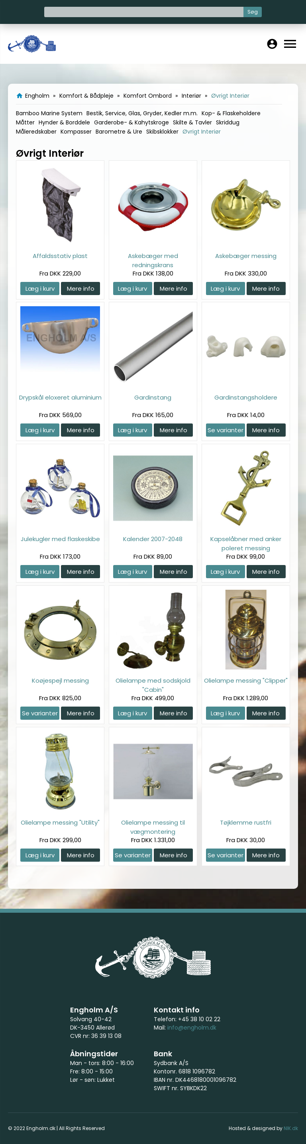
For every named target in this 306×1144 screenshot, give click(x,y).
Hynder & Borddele (64, 122)
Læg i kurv (40, 288)
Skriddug (227, 122)
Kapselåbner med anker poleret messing (245, 543)
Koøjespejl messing (60, 680)
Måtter (25, 122)
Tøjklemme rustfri (245, 822)
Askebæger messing (246, 256)
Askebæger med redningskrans (153, 260)
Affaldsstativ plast (60, 256)
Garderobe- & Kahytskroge (131, 122)
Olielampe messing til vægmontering (153, 826)
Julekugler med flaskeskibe (60, 539)
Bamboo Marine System (49, 113)
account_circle (272, 44)
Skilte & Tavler (192, 122)
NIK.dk (291, 1128)
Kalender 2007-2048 (152, 539)
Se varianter (225, 430)
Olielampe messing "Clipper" (246, 680)
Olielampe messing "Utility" (60, 822)
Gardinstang (152, 397)
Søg (252, 12)
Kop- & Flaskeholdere (231, 113)
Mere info (80, 288)
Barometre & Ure (119, 132)
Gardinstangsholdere (245, 397)
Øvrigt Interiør (201, 132)
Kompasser (76, 132)
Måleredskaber (36, 132)
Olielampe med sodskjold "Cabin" (153, 684)
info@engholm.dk (191, 1028)
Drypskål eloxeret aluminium (60, 397)
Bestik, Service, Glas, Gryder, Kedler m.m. (142, 113)
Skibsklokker (162, 132)
